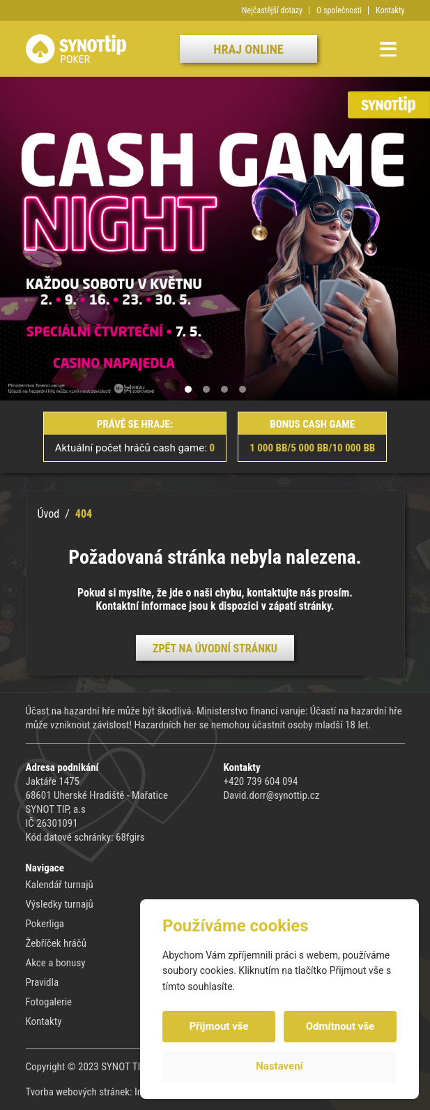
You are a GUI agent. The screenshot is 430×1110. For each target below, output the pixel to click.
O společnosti (339, 10)
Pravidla (42, 982)
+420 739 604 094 (261, 781)
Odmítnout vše (340, 1026)
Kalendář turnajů (59, 884)
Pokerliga (45, 923)
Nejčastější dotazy (272, 10)
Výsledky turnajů (59, 904)
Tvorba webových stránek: (80, 1092)
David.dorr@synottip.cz (272, 795)
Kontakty (390, 10)
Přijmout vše (218, 1026)
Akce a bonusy (56, 963)
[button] (188, 389)
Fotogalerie (49, 1002)
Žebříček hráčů (56, 943)
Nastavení (279, 1066)
